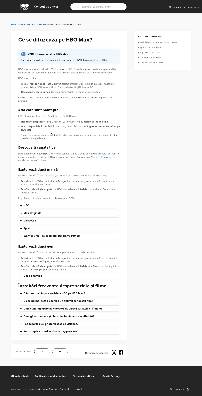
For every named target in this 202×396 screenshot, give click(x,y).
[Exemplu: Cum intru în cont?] (102, 6)
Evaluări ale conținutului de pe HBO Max (159, 42)
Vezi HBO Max (24, 24)
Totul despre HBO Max (150, 57)
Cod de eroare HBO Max (151, 62)
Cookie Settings (111, 376)
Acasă (13, 24)
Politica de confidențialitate (51, 376)
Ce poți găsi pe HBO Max (42, 24)
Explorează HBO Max (150, 52)
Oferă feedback (20, 376)
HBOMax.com (106, 157)
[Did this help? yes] (42, 351)
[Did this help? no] (60, 351)
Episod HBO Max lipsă (150, 47)
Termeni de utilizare (84, 376)
